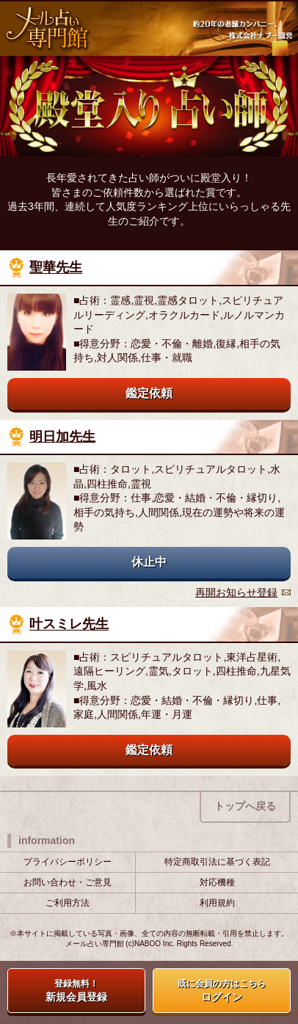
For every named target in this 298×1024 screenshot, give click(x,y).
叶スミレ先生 (69, 624)
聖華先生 (55, 268)
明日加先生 (62, 436)
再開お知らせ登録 (236, 592)
